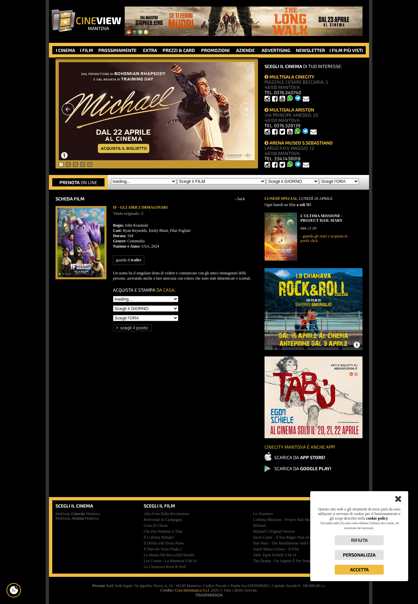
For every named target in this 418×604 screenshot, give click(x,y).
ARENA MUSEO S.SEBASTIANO (299, 143)
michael (259, 525)
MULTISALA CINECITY (289, 76)
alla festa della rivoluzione (166, 513)
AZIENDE (245, 50)
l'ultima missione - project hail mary (283, 519)
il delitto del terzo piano (164, 543)
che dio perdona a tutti (163, 531)
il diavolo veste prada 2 (163, 549)
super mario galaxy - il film (276, 549)
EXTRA (150, 50)
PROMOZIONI (215, 50)
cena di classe (156, 525)
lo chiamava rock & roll (165, 566)
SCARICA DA (299, 457)
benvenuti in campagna (163, 519)
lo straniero (263, 513)
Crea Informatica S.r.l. (192, 590)
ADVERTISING (276, 50)
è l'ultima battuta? (159, 537)
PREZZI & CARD (179, 50)
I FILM (86, 50)
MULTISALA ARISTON (289, 109)
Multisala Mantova (78, 513)
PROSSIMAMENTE (117, 50)
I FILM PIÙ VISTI (346, 50)
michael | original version (274, 531)
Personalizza (359, 555)
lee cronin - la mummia (170, 561)
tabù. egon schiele (274, 555)
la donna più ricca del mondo (169, 555)
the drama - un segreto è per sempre (283, 561)
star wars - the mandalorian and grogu (285, 543)
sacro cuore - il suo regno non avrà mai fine (290, 537)
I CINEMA (65, 50)
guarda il (128, 260)
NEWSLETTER (310, 50)
